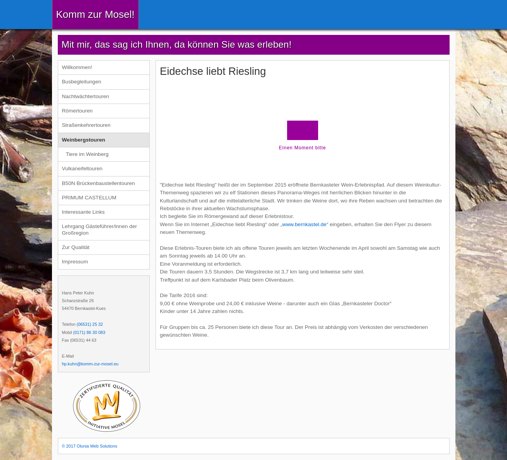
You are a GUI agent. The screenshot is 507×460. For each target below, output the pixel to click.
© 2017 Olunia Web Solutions (90, 446)
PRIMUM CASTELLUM (89, 198)
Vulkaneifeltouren (82, 168)
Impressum (75, 262)
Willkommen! (77, 67)
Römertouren (77, 111)
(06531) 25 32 (90, 324)
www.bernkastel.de (304, 224)
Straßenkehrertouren (86, 125)
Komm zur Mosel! (95, 14)
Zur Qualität (76, 247)
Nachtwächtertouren (85, 96)
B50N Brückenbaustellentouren (98, 183)
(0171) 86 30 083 (89, 332)
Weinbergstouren (84, 140)
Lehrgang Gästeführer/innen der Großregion (99, 229)
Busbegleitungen (81, 82)
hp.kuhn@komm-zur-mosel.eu (90, 363)
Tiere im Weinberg (87, 154)
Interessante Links (83, 212)
